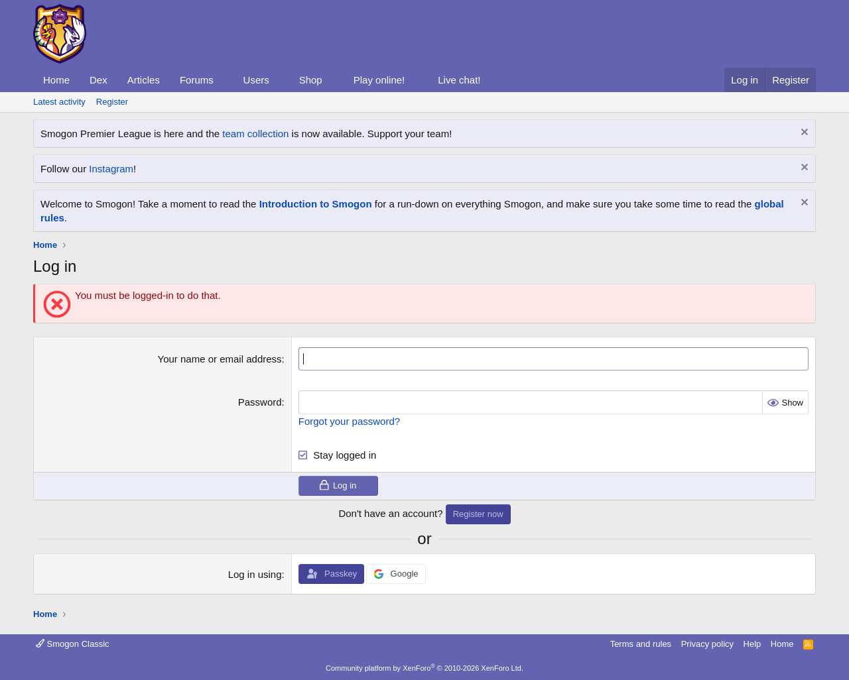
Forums (197, 79)
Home (56, 79)
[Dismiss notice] (803, 134)
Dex (98, 79)
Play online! (379, 79)
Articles (143, 79)
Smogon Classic (72, 643)
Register (112, 102)
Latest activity (59, 102)
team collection (255, 133)
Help (752, 643)
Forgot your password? (349, 420)
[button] (224, 80)
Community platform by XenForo (424, 668)
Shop (310, 79)
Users (256, 79)
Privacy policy (707, 643)
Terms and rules (640, 643)
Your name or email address (220, 359)
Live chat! (459, 79)
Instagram (111, 168)
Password (260, 402)
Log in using (255, 574)
